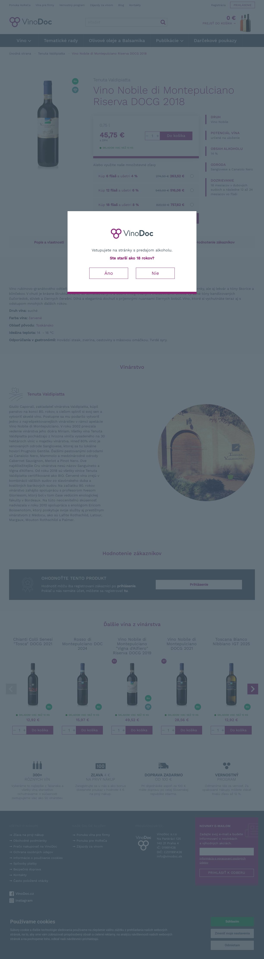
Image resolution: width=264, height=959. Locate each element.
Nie (155, 273)
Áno (108, 273)
